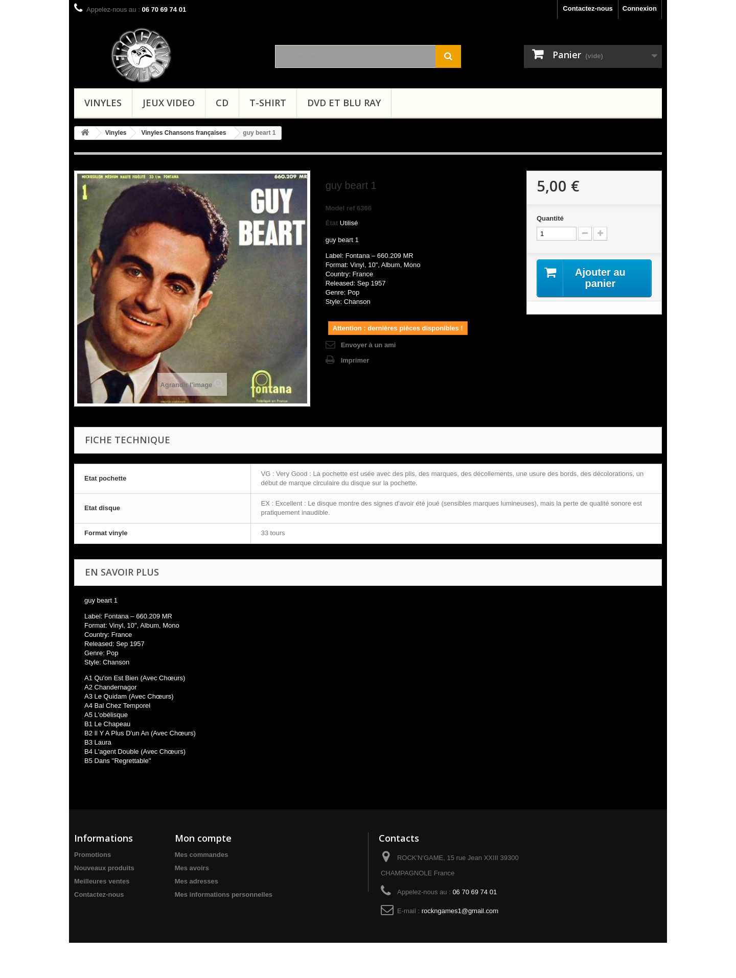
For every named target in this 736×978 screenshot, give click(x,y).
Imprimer (355, 360)
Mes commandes (201, 854)
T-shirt (267, 103)
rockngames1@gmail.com (460, 911)
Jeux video (169, 103)
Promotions (92, 854)
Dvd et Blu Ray (344, 103)
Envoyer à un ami (368, 345)
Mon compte (203, 838)
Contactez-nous (588, 8)
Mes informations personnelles (223, 894)
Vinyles (103, 103)
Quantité (550, 218)
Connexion (640, 8)
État (332, 223)
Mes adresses (196, 881)
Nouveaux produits (104, 868)
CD (222, 103)
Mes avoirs (192, 868)
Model (335, 208)
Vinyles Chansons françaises (184, 132)
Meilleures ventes (101, 881)
